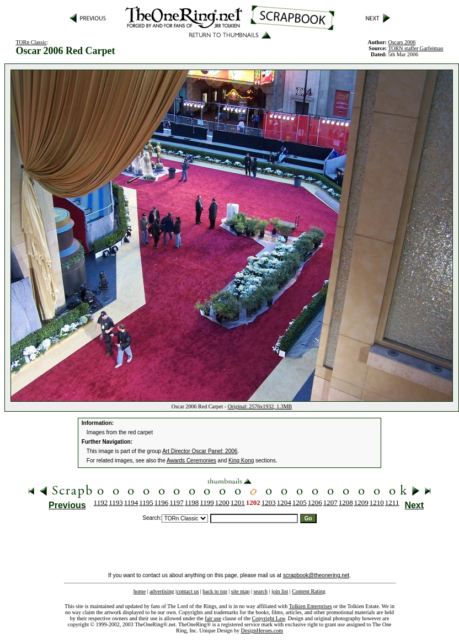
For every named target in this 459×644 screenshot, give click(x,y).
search (260, 591)
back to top (214, 591)
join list (279, 591)
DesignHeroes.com (262, 630)
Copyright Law (268, 618)
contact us (188, 591)
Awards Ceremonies (191, 460)
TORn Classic (30, 42)
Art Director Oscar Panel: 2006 (199, 451)
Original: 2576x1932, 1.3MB (260, 406)
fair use (213, 618)
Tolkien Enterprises (310, 606)
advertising (162, 591)
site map (240, 591)
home (140, 591)
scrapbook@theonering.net (316, 575)
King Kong (241, 460)
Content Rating (308, 591)
